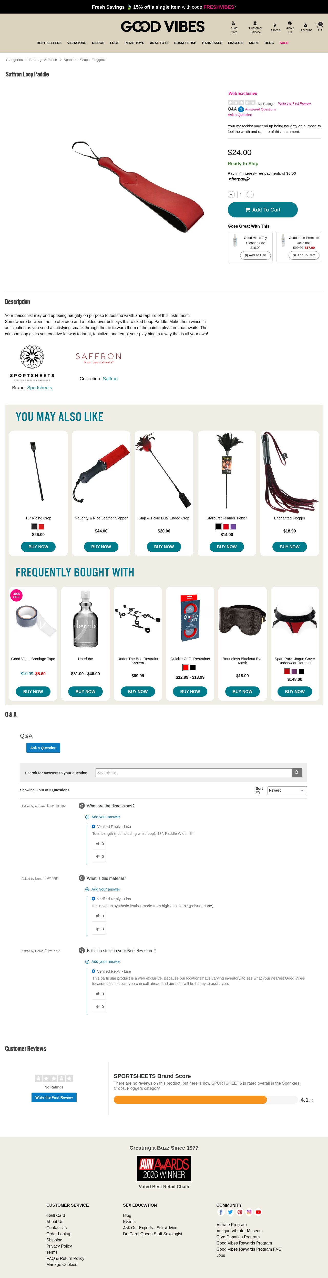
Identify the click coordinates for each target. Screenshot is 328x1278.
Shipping (54, 1239)
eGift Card (55, 1215)
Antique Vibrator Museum (240, 1230)
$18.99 (289, 531)
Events (129, 1221)
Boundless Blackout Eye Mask (242, 661)
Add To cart (262, 209)
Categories (14, 59)
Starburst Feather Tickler (227, 518)
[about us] (290, 28)
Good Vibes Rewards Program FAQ (249, 1249)
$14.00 (227, 534)
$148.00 (295, 679)
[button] (34, 527)
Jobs (221, 1255)
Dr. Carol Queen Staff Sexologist (152, 1233)
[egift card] (233, 28)
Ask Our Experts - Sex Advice (150, 1227)
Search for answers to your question (56, 773)
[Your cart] (319, 27)
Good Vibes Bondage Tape (33, 659)
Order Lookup (58, 1233)
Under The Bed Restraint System (137, 661)
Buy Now (38, 546)
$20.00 (164, 531)
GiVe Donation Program (238, 1236)
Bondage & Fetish (43, 59)
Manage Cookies (61, 1264)
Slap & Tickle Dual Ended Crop (164, 518)
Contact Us (56, 1227)
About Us (54, 1221)
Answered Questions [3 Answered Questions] (260, 109)
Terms (52, 1252)
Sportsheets (39, 388)
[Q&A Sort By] (287, 790)
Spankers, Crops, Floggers (84, 59)
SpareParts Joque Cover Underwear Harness (295, 661)
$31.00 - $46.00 (85, 673)
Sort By (259, 790)
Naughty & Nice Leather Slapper (101, 518)
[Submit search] (297, 772)
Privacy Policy (59, 1246)
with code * (164, 7)
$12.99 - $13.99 (190, 677)
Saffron (110, 379)
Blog (127, 1215)
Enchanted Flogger (289, 518)
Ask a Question (240, 115)
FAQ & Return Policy (65, 1258)
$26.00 (38, 534)
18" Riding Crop (38, 518)
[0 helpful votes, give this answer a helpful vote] (99, 844)
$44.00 (101, 531)
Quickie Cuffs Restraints (190, 659)
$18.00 (242, 675)
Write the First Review (294, 103)
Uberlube (85, 659)
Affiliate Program (232, 1224)
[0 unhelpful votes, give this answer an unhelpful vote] (99, 857)
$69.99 (137, 675)
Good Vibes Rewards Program (244, 1243)
